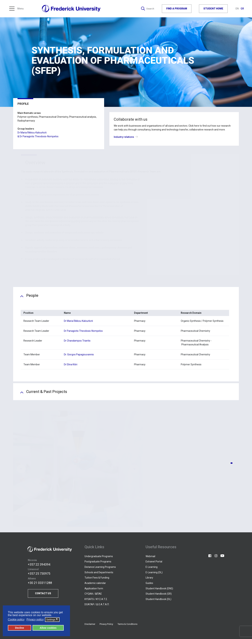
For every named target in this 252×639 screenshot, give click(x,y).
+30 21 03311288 (40, 583)
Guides (149, 583)
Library (149, 577)
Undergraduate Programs (99, 556)
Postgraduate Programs (98, 561)
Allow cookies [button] (48, 627)
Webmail (150, 556)
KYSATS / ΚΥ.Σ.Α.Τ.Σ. (96, 599)
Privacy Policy (106, 624)
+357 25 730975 (39, 573)
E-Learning (152, 567)
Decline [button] (19, 627)
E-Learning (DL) (154, 572)
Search (147, 9)
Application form (94, 588)
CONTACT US (43, 593)
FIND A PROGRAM (176, 8)
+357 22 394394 (39, 564)
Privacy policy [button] (35, 619)
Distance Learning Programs (100, 567)
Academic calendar (95, 583)
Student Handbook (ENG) (159, 588)
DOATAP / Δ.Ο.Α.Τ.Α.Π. (97, 604)
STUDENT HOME (213, 8)
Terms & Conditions (127, 624)
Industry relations (126, 136)
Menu (16, 9)
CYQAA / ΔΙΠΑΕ (93, 593)
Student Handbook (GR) (159, 593)
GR (242, 8)
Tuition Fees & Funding (97, 577)
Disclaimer (90, 624)
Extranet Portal (154, 561)
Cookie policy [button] (16, 619)
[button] (231, 463)
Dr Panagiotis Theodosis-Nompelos (39, 136)
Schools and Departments (99, 572)
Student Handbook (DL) (158, 599)
